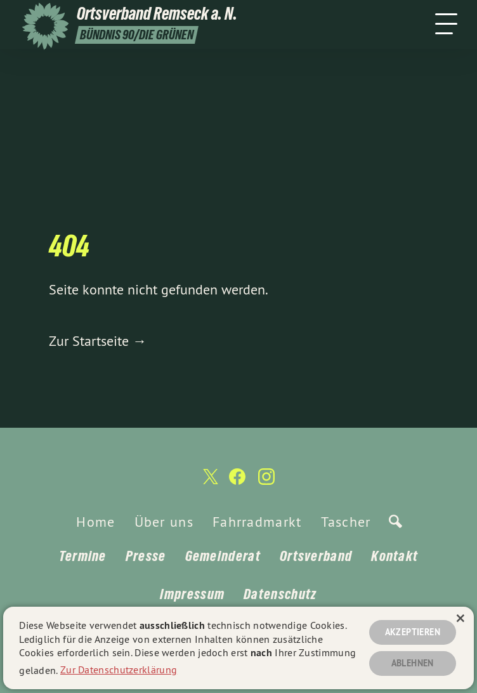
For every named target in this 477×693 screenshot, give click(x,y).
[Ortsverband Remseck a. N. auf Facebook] (237, 482)
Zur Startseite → (98, 341)
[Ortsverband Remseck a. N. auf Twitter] (209, 482)
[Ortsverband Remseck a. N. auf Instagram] (266, 482)
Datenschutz (280, 594)
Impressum (192, 594)
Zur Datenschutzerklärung (118, 668)
